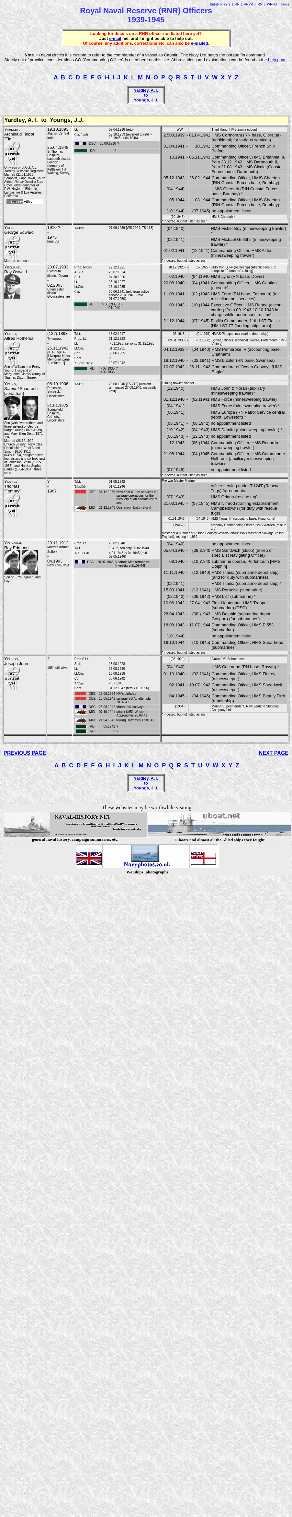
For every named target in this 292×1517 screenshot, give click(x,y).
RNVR (248, 4)
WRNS (272, 4)
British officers (220, 4)
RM (260, 4)
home (285, 4)
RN (237, 4)
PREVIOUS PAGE (25, 753)
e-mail (115, 38)
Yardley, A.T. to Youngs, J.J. (146, 95)
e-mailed (199, 43)
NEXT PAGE (273, 753)
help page (277, 59)
